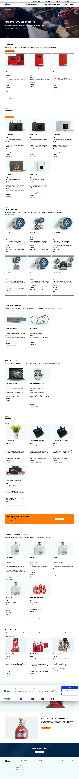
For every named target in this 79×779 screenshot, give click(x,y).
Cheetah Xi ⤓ (32, 90)
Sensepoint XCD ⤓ (9, 462)
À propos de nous (37, 1)
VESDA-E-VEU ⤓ (56, 156)
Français (58, 1)
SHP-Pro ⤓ (55, 89)
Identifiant (67, 1)
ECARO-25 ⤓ (8, 616)
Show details (59, 776)
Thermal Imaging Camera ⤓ (35, 406)
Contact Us (39, 752)
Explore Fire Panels (10, 51)
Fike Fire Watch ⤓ (56, 293)
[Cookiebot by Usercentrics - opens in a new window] (7, 777)
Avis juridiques (41, 760)
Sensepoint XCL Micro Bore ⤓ (58, 462)
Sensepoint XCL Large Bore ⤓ (35, 462)
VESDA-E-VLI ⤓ (9, 196)
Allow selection (69, 768)
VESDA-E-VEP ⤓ (9, 156)
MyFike (62, 760)
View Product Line (8, 310)
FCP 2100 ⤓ (8, 96)
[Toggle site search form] (73, 1)
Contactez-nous (48, 1)
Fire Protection (8, 9)
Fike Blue (59, 519)
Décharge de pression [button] (68, 4)
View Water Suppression (9, 636)
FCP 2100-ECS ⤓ (9, 98)
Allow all (69, 765)
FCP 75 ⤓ (8, 89)
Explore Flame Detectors (9, 214)
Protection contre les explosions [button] (31, 4)
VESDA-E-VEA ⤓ (33, 197)
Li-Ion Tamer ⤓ (9, 503)
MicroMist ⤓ (32, 675)
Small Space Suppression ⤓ (35, 618)
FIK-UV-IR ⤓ (8, 292)
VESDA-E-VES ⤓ (33, 156)
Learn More (9, 116)
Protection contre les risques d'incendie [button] (51, 4)
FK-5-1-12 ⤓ (32, 576)
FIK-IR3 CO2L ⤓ (56, 253)
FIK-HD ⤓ (31, 293)
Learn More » (55, 670)
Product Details (9, 579)
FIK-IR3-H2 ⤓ (32, 253)
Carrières (53, 760)
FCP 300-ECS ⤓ (9, 94)
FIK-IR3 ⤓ (8, 253)
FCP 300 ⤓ (8, 91)
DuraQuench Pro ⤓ (9, 675)
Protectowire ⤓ (32, 348)
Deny (70, 771)
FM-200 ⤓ (55, 575)
